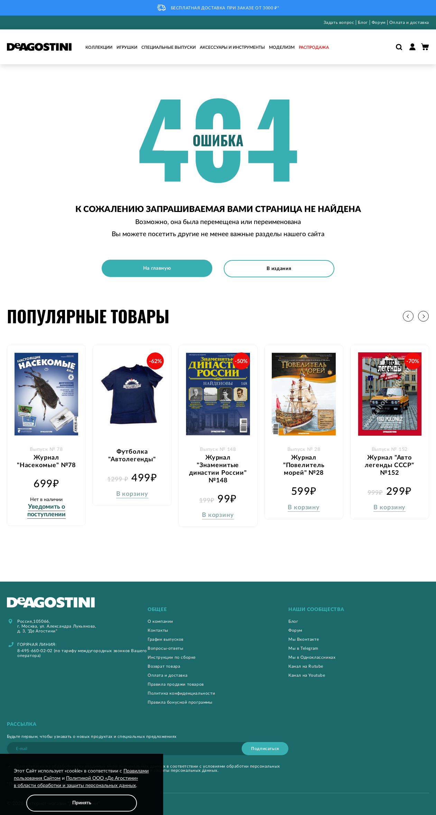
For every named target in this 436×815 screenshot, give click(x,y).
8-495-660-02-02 (35, 650)
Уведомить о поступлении (46, 510)
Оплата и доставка (409, 22)
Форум (379, 22)
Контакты (158, 630)
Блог (363, 22)
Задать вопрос (339, 22)
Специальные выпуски (168, 47)
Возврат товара (164, 666)
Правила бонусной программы (180, 702)
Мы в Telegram (303, 648)
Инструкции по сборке (172, 657)
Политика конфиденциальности (181, 693)
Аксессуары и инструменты (232, 47)
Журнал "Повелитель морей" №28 (304, 465)
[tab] (218, 609)
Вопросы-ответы (165, 648)
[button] (423, 316)
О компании (160, 621)
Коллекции (98, 47)
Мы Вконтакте (303, 639)
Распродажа (314, 47)
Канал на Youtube (306, 675)
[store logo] (39, 46)
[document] (81, 790)
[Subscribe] (265, 748)
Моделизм (282, 47)
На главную (157, 268)
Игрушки (127, 47)
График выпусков (166, 639)
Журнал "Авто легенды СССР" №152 (389, 465)
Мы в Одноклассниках (311, 657)
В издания (279, 268)
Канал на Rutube (305, 666)
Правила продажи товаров (176, 684)
